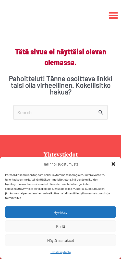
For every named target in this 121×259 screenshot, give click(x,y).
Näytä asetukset (60, 240)
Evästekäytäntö (61, 252)
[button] (113, 164)
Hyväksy (60, 212)
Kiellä (60, 226)
